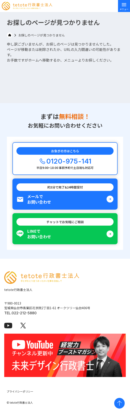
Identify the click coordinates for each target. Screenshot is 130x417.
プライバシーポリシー (20, 391)
